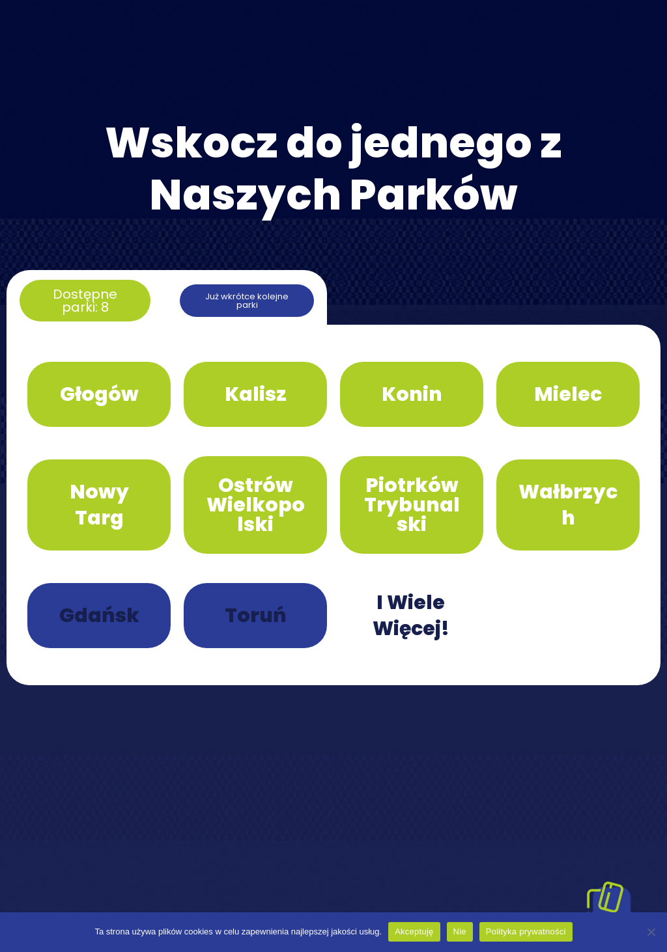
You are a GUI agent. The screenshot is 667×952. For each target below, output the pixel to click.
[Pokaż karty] (608, 903)
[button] (85, 300)
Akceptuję (414, 931)
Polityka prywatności (526, 931)
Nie (459, 931)
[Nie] (650, 931)
